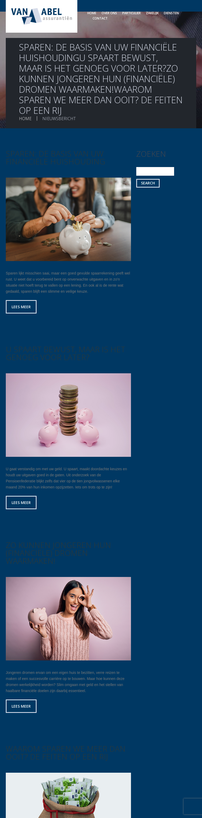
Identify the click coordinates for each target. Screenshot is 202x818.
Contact (100, 18)
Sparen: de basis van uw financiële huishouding (55, 157)
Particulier (131, 13)
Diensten (171, 13)
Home (91, 13)
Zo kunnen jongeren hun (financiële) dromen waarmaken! (58, 553)
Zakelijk (152, 13)
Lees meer (21, 306)
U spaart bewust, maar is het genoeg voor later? (65, 353)
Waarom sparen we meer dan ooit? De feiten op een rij (65, 752)
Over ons (109, 13)
